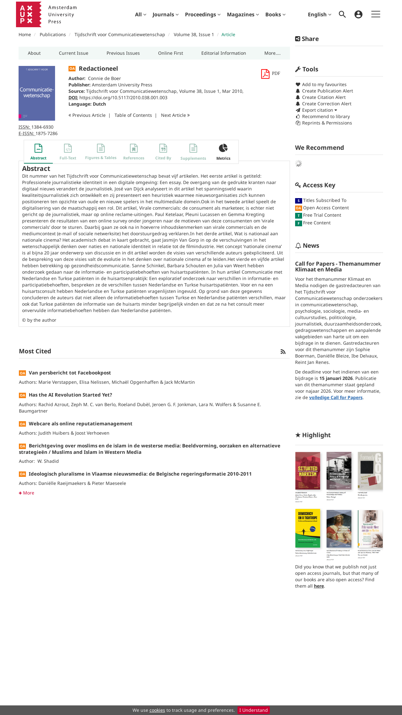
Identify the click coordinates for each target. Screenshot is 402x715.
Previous (87, 115)
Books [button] (275, 14)
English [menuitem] (319, 14)
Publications (53, 34)
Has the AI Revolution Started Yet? (70, 394)
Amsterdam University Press (122, 85)
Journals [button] (166, 14)
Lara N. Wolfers (215, 404)
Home (25, 34)
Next (175, 115)
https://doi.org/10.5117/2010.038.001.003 (123, 97)
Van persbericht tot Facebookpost (70, 372)
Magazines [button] (243, 14)
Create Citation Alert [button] (320, 97)
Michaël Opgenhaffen (135, 382)
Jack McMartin (180, 382)
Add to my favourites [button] (321, 84)
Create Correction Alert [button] (323, 103)
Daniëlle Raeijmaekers (62, 483)
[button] (34, 53)
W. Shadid (48, 461)
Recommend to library (322, 116)
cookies (157, 710)
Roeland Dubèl (134, 404)
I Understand (253, 710)
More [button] (26, 493)
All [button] (140, 14)
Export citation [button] (316, 110)
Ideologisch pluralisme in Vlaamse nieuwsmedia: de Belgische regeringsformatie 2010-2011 (140, 473)
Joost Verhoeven (92, 433)
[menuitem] (140, 14)
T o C (133, 115)
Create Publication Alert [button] (324, 91)
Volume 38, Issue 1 (194, 34)
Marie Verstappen (57, 382)
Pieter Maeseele (109, 483)
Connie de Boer (104, 78)
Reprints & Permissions (323, 123)
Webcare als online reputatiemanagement (81, 423)
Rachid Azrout (53, 404)
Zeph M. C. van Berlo (93, 404)
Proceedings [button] (203, 14)
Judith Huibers (53, 433)
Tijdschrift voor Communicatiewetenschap (120, 34)
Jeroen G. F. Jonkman (174, 404)
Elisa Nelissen (94, 382)
